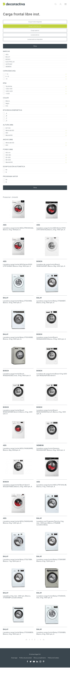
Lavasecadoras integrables (35, 39)
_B (5, 116)
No (5, 170)
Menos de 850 (35, 130)
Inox (35, 106)
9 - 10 (35, 76)
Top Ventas (35, 86)
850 (35, 133)
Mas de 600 (35, 162)
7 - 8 (35, 74)
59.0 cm (6, 152)
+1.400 (35, 94)
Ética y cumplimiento (40, 658)
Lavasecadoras (35, 35)
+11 (35, 79)
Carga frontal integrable (35, 22)
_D (5, 120)
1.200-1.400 (35, 91)
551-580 (35, 157)
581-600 (35, 160)
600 (35, 145)
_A (5, 113)
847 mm (7, 128)
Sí (5, 172)
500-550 (35, 155)
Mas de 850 (35, 135)
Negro (6, 103)
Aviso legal (14, 658)
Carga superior (35, 30)
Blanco (6, 101)
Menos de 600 (35, 143)
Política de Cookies (53, 658)
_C (5, 118)
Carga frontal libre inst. (35, 26)
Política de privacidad (25, 658)
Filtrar (35, 46)
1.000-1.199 (35, 89)
